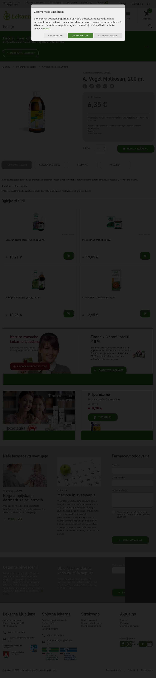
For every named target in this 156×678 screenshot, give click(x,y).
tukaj (46, 28)
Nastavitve (55, 35)
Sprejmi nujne (108, 35)
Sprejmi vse (80, 35)
